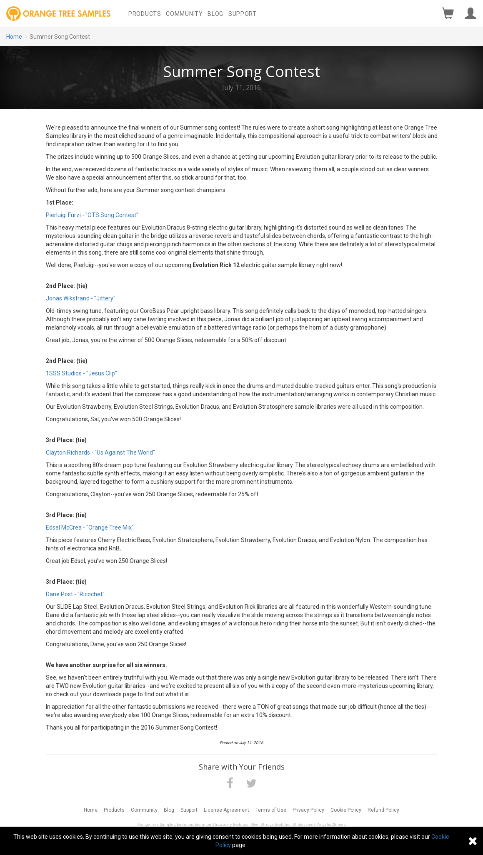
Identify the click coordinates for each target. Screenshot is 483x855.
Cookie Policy (345, 810)
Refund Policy (383, 810)
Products (144, 13)
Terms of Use (270, 810)
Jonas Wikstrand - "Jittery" (80, 298)
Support (242, 13)
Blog (215, 13)
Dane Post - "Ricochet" (75, 594)
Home (14, 36)
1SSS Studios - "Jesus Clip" (81, 373)
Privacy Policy (308, 810)
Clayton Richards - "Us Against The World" (100, 452)
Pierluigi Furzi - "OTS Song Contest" (92, 215)
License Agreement (226, 810)
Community (184, 13)
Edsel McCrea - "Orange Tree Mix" (90, 527)
